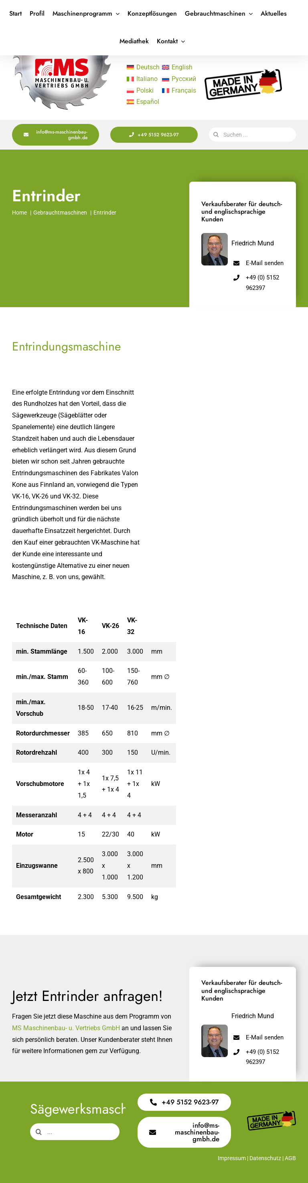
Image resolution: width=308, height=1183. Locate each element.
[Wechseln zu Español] (140, 102)
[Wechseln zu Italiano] (140, 79)
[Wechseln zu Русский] (175, 79)
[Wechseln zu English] (175, 67)
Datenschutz (265, 1158)
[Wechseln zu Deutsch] (140, 67)
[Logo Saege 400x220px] (61, 58)
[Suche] (216, 135)
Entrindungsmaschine (66, 346)
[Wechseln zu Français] (175, 90)
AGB (290, 1158)
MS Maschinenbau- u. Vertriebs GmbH (66, 1028)
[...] (75, 1131)
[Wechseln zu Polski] (140, 90)
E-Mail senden (265, 263)
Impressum (232, 1158)
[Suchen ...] (252, 135)
